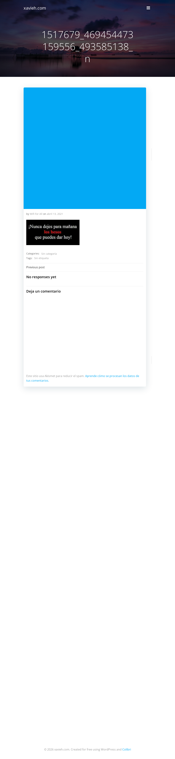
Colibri (126, 749)
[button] (53, 232)
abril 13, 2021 (55, 214)
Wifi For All (36, 214)
